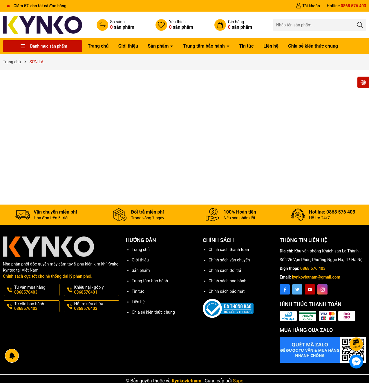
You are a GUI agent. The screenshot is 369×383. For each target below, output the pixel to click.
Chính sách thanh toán (229, 249)
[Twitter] (297, 289)
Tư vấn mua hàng (36, 290)
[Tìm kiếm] (360, 24)
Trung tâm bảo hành (204, 46)
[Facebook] (285, 289)
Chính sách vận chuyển (229, 260)
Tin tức (246, 46)
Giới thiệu (128, 46)
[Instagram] (322, 289)
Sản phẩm (159, 46)
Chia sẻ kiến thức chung (313, 46)
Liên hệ (270, 46)
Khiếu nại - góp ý (96, 290)
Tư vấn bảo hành (36, 306)
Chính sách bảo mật (227, 291)
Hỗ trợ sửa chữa (96, 306)
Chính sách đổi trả (225, 270)
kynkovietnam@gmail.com (316, 277)
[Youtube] (310, 289)
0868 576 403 (312, 268)
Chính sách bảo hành (227, 281)
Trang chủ (98, 46)
